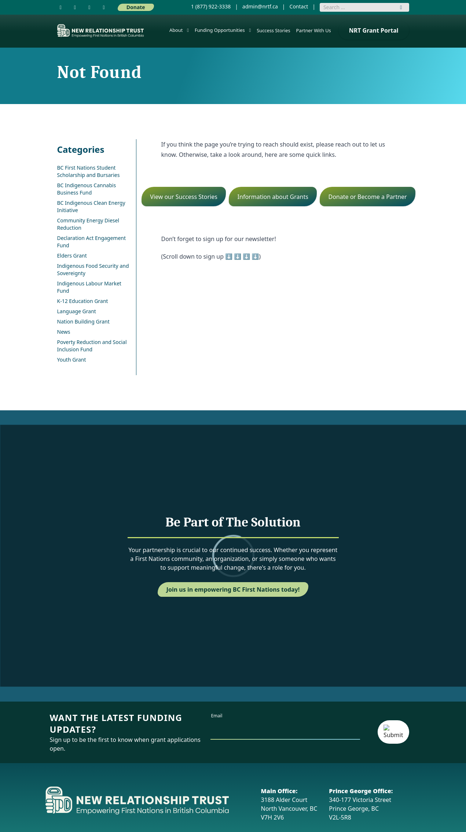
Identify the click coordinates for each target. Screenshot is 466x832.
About (176, 30)
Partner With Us (313, 30)
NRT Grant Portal (374, 30)
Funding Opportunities (220, 30)
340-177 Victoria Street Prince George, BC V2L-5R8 (361, 804)
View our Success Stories (183, 197)
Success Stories (273, 30)
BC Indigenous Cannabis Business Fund (86, 189)
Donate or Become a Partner (367, 197)
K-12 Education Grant (82, 300)
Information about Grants (273, 197)
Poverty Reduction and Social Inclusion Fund (92, 346)
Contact (299, 6)
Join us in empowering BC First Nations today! (233, 589)
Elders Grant (72, 255)
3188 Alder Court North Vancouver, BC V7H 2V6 (289, 804)
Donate (135, 7)
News (63, 331)
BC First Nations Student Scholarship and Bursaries (88, 171)
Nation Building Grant (83, 321)
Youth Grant (71, 359)
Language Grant (76, 311)
